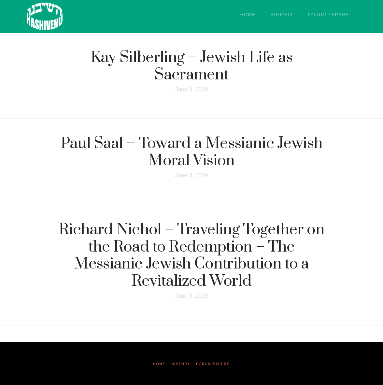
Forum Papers (213, 364)
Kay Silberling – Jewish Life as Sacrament (192, 66)
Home (159, 364)
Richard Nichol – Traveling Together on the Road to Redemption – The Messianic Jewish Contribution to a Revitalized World (191, 255)
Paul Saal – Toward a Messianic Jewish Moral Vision (192, 152)
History (180, 364)
